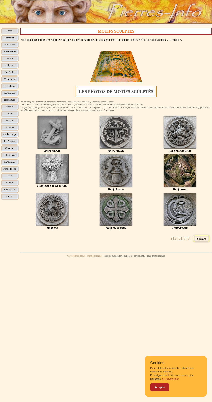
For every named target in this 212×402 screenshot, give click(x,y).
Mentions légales (94, 256)
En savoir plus (170, 378)
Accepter (159, 387)
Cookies (157, 363)
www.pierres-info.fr (76, 256)
